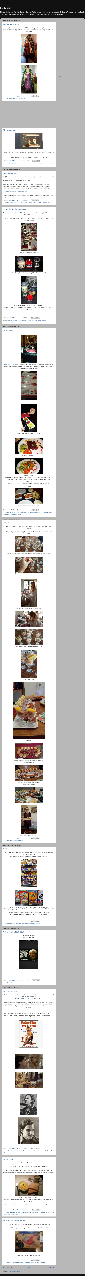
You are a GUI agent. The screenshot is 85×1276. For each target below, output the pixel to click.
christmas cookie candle (24, 320)
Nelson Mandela (11, 982)
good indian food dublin (19, 512)
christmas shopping (12, 1262)
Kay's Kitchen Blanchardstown (11, 1214)
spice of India (44, 512)
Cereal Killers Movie (10, 173)
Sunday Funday (8, 1159)
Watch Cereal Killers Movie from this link (15, 191)
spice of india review (15, 514)
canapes (38, 526)
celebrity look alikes (31, 1150)
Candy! (5, 849)
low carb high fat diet (45, 202)
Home (29, 1268)
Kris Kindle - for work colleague (14, 1221)
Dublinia (6, 8)
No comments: (26, 160)
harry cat (39, 163)
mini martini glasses (18, 840)
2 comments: (25, 317)
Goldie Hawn (40, 1150)
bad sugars (10, 202)
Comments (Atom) (15, 1271)
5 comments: (25, 1148)
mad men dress (11, 98)
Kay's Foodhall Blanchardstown (45, 1212)
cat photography (11, 163)
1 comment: (25, 96)
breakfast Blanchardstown (30, 1212)
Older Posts (50, 1268)
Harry (34, 163)
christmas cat (20, 163)
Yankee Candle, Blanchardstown (14, 209)
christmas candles (12, 320)
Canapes (6, 522)
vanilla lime (34, 320)
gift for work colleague (24, 1262)
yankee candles (16, 322)
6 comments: (25, 838)
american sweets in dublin (28, 923)
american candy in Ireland (14, 923)
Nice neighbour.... (9, 130)
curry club (10, 512)
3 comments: (25, 921)
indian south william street (33, 512)
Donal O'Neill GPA (30, 202)
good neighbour (28, 163)
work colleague (41, 1262)
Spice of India (8, 330)
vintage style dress (21, 98)
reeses (38, 923)
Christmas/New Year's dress (13, 24)
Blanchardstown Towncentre (14, 1212)
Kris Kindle (33, 1262)
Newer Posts (8, 1268)
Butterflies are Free (10, 991)
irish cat (44, 163)
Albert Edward (11, 1150)
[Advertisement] (28, 114)
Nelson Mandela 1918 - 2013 (13, 932)
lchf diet (38, 202)
